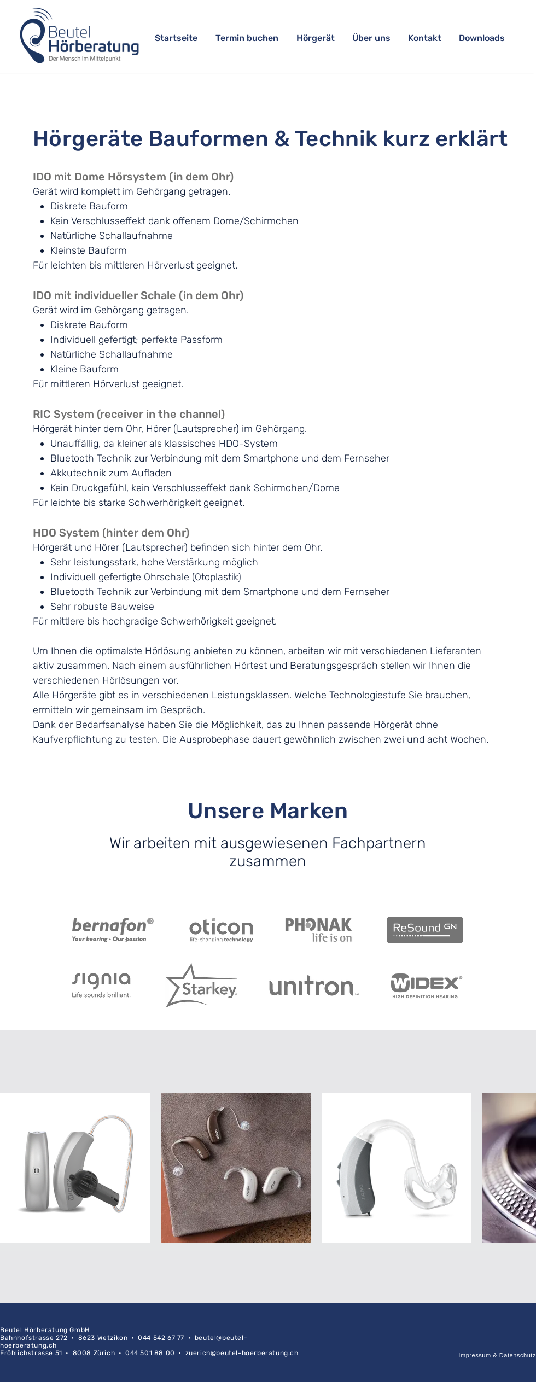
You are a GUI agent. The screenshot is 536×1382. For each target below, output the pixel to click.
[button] (316, 38)
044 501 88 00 (150, 1353)
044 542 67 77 (161, 1338)
